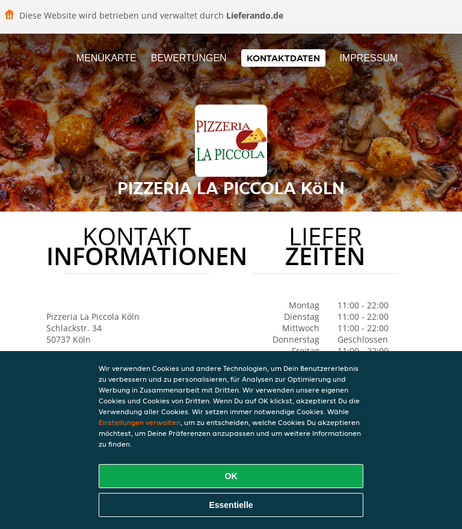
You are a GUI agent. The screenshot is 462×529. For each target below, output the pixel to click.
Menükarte (106, 58)
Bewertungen (189, 58)
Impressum (368, 58)
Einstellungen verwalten (139, 422)
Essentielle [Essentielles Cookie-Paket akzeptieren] (231, 505)
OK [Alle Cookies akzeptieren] (231, 476)
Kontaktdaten (283, 58)
